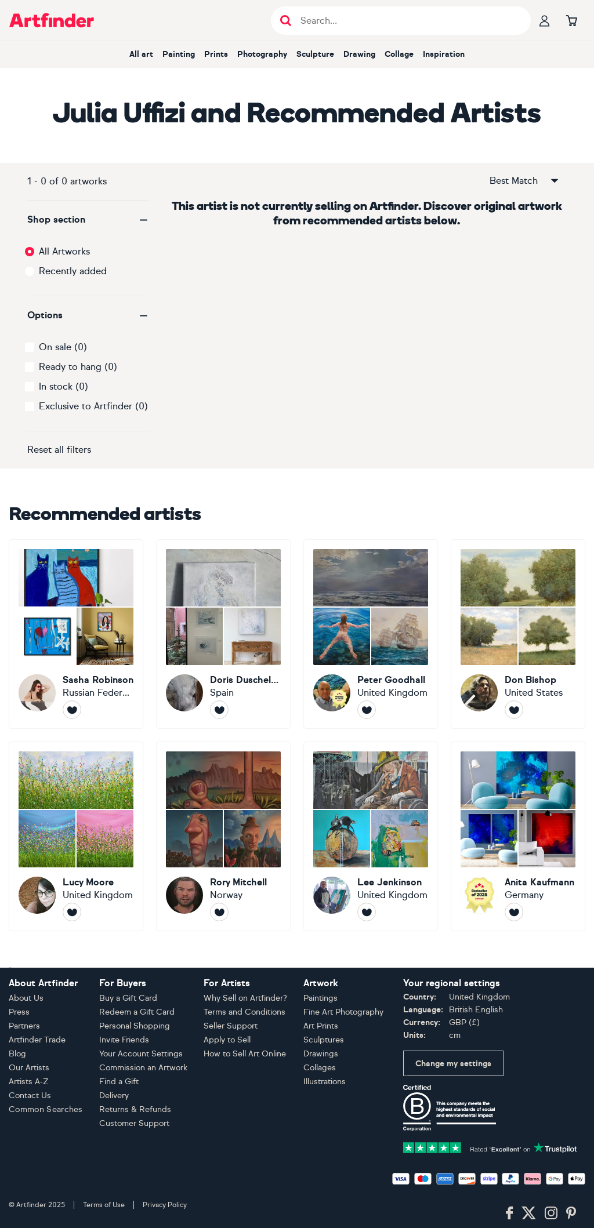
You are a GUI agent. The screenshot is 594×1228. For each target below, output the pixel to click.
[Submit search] (285, 20)
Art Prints (320, 1026)
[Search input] (406, 20)
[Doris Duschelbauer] (223, 634)
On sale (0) (63, 347)
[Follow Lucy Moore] (72, 912)
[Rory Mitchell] (223, 836)
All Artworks (64, 251)
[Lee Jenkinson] (370, 836)
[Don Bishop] (518, 634)
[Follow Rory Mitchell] (219, 912)
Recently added (73, 271)
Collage (399, 54)
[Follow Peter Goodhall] (366, 709)
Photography (262, 54)
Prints (216, 54)
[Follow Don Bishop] (514, 709)
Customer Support (134, 1123)
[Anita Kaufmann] (518, 836)
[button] (88, 220)
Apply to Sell (227, 1040)
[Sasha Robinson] (76, 634)
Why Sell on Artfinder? (245, 998)
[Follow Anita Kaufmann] (514, 912)
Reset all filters (59, 449)
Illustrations (324, 1082)
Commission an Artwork (143, 1068)
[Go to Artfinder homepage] (51, 20)
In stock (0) (63, 386)
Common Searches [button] (46, 1109)
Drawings (320, 1054)
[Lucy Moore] (76, 836)
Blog (17, 1054)
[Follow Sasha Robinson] (72, 709)
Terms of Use (104, 1205)
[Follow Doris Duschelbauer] (219, 709)
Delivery (114, 1095)
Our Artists (29, 1068)
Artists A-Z (29, 1082)
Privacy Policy (165, 1205)
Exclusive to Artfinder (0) (93, 406)
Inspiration (444, 54)
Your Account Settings (141, 1054)
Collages (319, 1068)
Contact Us (30, 1095)
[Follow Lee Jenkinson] (366, 912)
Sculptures (323, 1040)
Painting (178, 54)
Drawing (359, 54)
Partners (24, 1026)
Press (19, 1012)
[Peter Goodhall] (370, 634)
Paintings (320, 998)
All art (141, 54)
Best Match (525, 181)
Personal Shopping (134, 1026)
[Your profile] (544, 20)
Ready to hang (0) (78, 366)
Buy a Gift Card (128, 998)
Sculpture (315, 54)
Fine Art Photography (343, 1012)
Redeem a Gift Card (137, 1012)
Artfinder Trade (37, 1040)
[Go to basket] (571, 20)
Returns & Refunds (135, 1109)
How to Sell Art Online (245, 1054)
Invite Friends (124, 1040)
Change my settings (453, 1064)
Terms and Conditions (244, 1012)
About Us (26, 998)
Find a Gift (119, 1082)
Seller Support (231, 1026)
